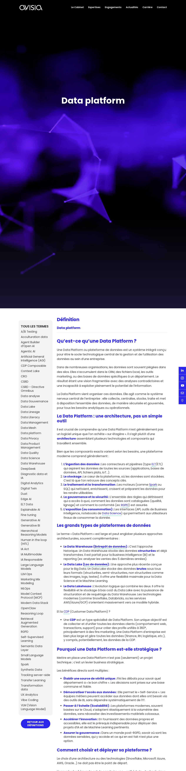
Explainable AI (31, 510)
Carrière (147, 7)
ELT (156, 467)
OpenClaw (29, 608)
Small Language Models (33, 657)
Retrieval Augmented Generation (30, 623)
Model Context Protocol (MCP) (32, 596)
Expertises (94, 7)
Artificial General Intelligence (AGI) (34, 359)
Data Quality (30, 453)
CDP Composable (34, 366)
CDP (67, 621)
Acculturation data (35, 337)
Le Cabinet (77, 7)
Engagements (113, 7)
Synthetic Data (32, 670)
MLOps (26, 589)
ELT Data (27, 504)
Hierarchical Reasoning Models (34, 533)
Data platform (31, 433)
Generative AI (31, 520)
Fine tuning (29, 515)
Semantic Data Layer (32, 648)
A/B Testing (29, 332)
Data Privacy (30, 438)
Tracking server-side (33, 677)
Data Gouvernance (35, 401)
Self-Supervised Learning (32, 639)
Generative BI (31, 526)
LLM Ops (27, 574)
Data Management (35, 423)
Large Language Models (33, 567)
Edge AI (26, 499)
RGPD (25, 632)
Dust (24, 494)
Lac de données (96, 569)
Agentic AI (28, 351)
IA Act (25, 549)
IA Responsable (32, 560)
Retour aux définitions (35, 727)
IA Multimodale (32, 554)
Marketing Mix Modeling (31, 581)
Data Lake (28, 407)
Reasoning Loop (33, 614)
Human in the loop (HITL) (34, 542)
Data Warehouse (33, 463)
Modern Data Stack (35, 603)
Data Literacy (31, 417)
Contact (162, 7)
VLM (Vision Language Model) (34, 711)
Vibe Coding (30, 704)
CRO (24, 376)
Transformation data (32, 691)
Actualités (132, 7)
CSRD (25, 382)
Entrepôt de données (110, 551)
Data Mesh (29, 428)
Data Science (31, 458)
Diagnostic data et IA (35, 476)
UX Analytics (30, 699)
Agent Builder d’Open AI (31, 344)
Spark (25, 664)
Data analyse (31, 396)
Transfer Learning (34, 684)
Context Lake (30, 371)
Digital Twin (29, 488)
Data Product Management (31, 446)
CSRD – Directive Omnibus (33, 389)
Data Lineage (31, 412)
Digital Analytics (32, 483)
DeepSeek (28, 469)
